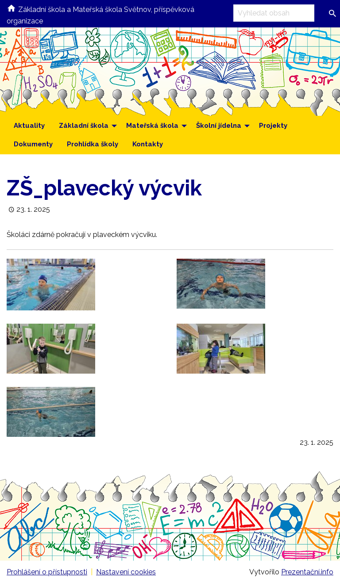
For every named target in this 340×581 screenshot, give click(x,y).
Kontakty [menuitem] (147, 144)
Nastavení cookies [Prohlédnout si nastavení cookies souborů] (126, 572)
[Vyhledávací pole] (273, 13)
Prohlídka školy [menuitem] (92, 144)
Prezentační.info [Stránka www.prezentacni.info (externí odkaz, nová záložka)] (307, 572)
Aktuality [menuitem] (29, 126)
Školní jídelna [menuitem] (218, 126)
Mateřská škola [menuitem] (152, 126)
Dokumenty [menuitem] (33, 144)
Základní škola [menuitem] (83, 126)
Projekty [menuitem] (273, 126)
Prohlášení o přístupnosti (47, 572)
